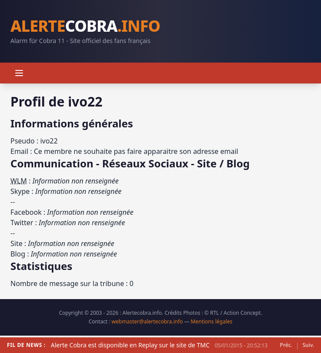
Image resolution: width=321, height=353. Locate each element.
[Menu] (19, 73)
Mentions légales (212, 321)
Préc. (286, 345)
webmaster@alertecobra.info (147, 321)
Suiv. (308, 345)
